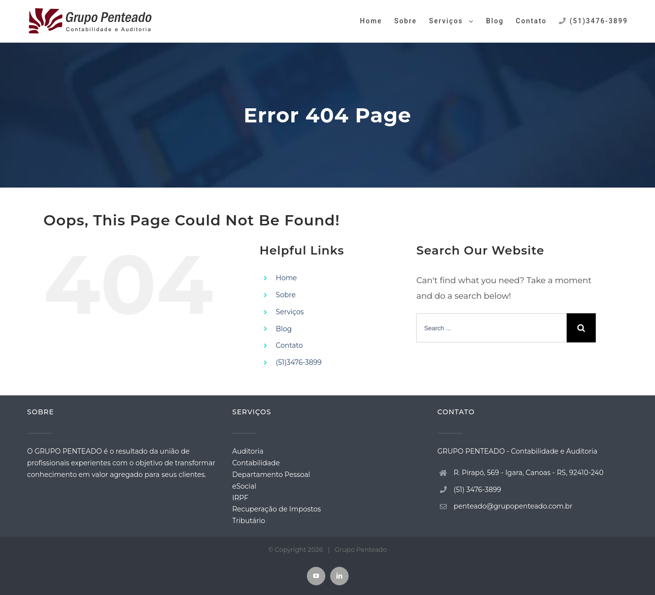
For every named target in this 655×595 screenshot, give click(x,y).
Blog (284, 328)
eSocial (244, 486)
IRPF (240, 497)
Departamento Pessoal (271, 474)
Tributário (248, 520)
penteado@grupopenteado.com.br (512, 506)
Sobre (286, 294)
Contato (289, 345)
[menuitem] (377, 20)
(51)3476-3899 (298, 362)
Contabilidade (256, 463)
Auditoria (247, 451)
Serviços (290, 311)
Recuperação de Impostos (276, 509)
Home (286, 277)
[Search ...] (491, 327)
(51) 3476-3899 (477, 489)
